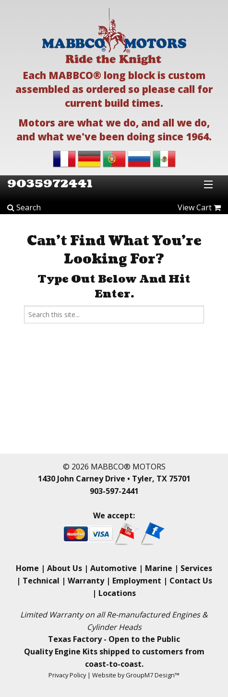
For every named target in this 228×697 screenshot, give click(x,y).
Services (196, 568)
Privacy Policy (67, 675)
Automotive (113, 568)
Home (27, 568)
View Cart (199, 207)
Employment (136, 580)
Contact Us (190, 580)
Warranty (86, 580)
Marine (158, 568)
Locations (117, 593)
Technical (41, 580)
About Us (64, 568)
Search (24, 207)
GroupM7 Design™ (153, 675)
